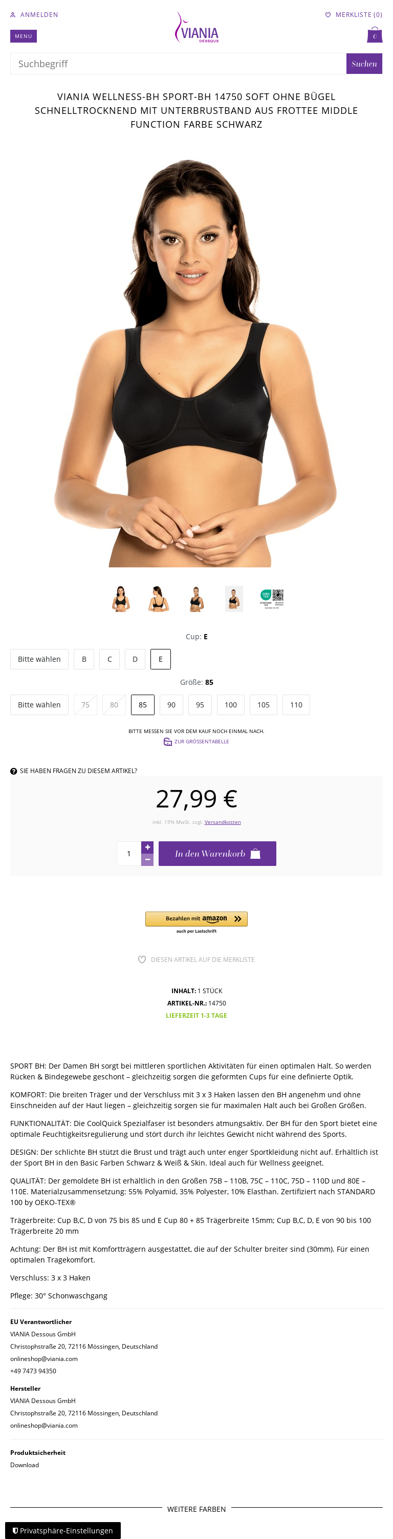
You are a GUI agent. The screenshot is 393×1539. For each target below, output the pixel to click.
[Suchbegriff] (178, 63)
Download (24, 1465)
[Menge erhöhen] (147, 847)
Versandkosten (223, 821)
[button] (196, 923)
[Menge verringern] (147, 860)
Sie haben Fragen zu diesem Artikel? (73, 770)
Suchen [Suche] (364, 63)
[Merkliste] (354, 14)
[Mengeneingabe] (129, 853)
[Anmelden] (34, 14)
